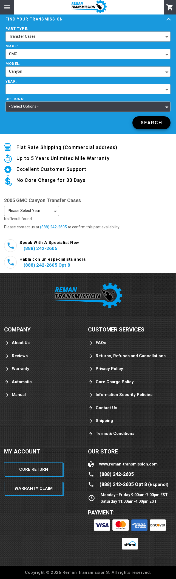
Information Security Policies (120, 394)
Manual (15, 394)
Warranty (16, 368)
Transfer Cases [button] (22, 36)
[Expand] (169, 19)
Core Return (33, 469)
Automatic (18, 382)
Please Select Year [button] (24, 210)
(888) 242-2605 (53, 227)
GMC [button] (13, 54)
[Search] (151, 122)
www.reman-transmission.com (128, 464)
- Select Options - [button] (24, 106)
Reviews (16, 356)
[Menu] (7, 7)
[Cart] (170, 7)
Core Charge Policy (111, 382)
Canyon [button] (15, 71)
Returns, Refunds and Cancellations (127, 356)
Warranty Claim (34, 488)
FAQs (97, 342)
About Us (17, 342)
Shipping (100, 420)
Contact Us (102, 408)
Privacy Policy (105, 368)
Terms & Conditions (111, 433)
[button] (88, 89)
